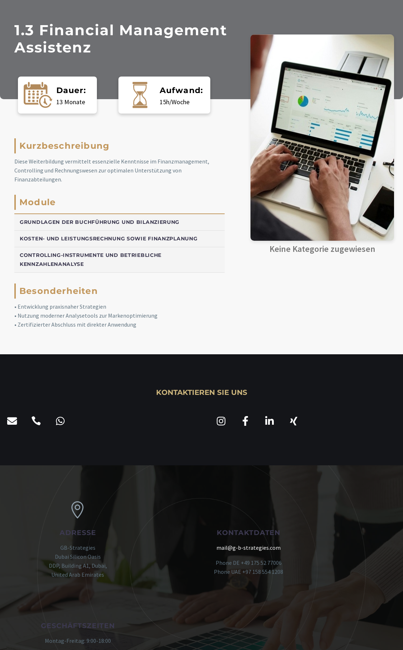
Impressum (108, 636)
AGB (85, 636)
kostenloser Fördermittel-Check (226, 636)
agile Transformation (296, 636)
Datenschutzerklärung (154, 636)
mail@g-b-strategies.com (201, 547)
